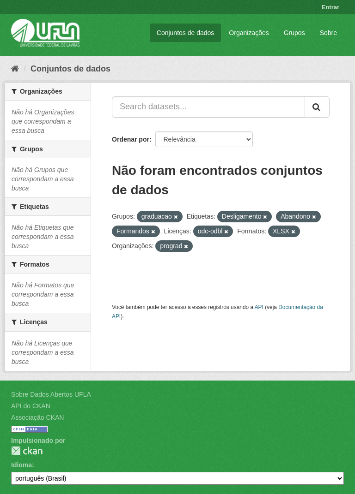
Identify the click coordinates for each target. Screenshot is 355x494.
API (259, 307)
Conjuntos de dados (185, 32)
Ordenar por (130, 139)
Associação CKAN (37, 417)
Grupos (294, 32)
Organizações (249, 32)
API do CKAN (30, 406)
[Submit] (317, 107)
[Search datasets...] (208, 107)
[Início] (15, 68)
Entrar (330, 7)
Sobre (328, 32)
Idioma (21, 465)
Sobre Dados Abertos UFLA (51, 394)
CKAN (27, 451)
